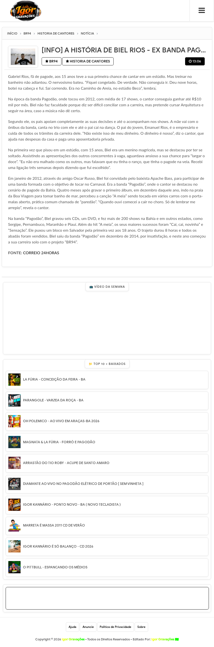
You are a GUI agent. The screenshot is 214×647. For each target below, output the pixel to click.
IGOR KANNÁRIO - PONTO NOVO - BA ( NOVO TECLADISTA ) (72, 505)
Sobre (142, 627)
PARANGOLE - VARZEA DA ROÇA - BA (53, 400)
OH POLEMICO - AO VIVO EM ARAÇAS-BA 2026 (61, 421)
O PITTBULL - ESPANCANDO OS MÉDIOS (55, 567)
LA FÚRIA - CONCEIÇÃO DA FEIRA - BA (54, 379)
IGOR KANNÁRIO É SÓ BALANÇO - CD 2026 (58, 546)
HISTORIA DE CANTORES (89, 62)
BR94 (52, 62)
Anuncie (88, 627)
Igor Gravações (165, 639)
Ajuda (72, 627)
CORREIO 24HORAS (41, 252)
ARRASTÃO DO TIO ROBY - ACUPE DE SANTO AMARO (66, 463)
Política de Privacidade (115, 627)
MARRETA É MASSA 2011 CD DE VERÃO (54, 525)
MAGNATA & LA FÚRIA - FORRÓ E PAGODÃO (59, 442)
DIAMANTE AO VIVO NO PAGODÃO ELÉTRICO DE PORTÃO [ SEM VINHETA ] (83, 484)
